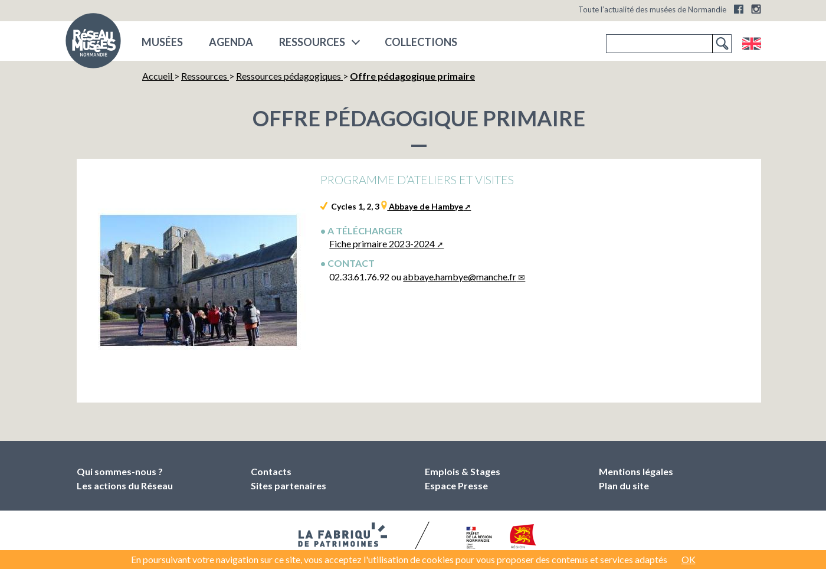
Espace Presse (456, 485)
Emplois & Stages (462, 471)
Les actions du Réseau (125, 485)
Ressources (312, 41)
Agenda (231, 41)
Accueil (158, 75)
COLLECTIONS (421, 41)
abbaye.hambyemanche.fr (459, 276)
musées (162, 41)
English (751, 43)
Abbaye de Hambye (425, 206)
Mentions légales (636, 471)
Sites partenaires (288, 485)
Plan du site (624, 485)
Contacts (271, 471)
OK (688, 559)
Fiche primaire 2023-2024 (382, 243)
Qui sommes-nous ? (120, 471)
